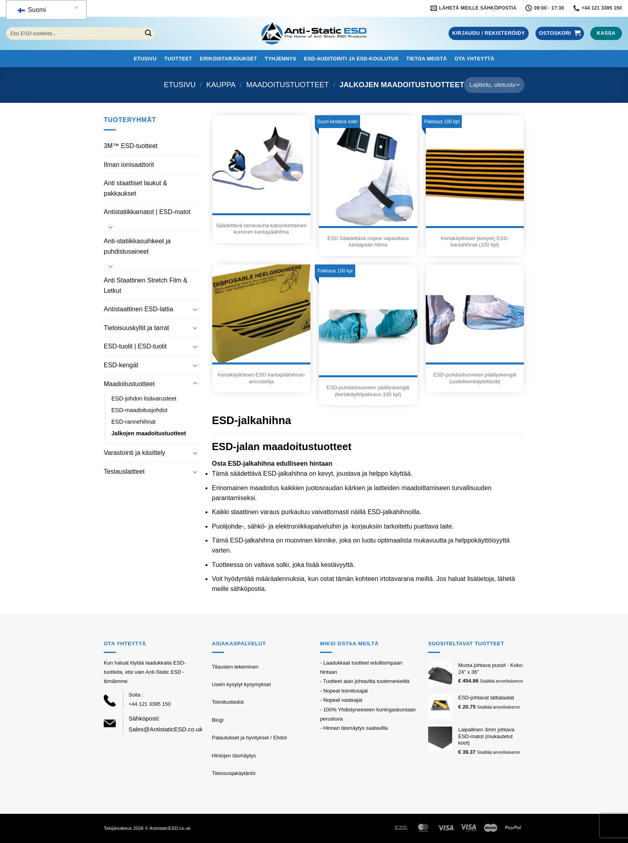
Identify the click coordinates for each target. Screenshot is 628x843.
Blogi (217, 720)
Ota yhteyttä (475, 59)
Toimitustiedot (228, 702)
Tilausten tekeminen (235, 667)
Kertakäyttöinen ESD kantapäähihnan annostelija (261, 378)
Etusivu (145, 59)
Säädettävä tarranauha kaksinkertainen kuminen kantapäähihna (261, 228)
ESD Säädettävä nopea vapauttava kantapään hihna (368, 241)
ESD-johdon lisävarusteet (143, 398)
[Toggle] (110, 227)
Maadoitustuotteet (287, 84)
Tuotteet (178, 59)
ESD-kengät (121, 365)
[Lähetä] (148, 33)
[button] (489, 33)
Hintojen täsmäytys (234, 756)
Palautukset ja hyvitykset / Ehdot (249, 738)
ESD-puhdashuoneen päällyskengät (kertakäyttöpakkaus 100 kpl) (367, 390)
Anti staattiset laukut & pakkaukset (135, 188)
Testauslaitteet (124, 471)
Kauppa (220, 84)
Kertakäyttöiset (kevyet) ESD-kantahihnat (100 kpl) (475, 241)
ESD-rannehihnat (133, 421)
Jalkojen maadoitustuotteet (148, 433)
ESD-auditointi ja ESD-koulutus (351, 59)
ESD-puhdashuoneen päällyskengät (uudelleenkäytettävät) (474, 378)
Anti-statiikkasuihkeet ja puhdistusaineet (137, 246)
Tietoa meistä (426, 59)
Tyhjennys (280, 59)
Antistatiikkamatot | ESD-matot (147, 211)
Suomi (32, 9)
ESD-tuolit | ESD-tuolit (135, 346)
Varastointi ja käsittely (134, 452)
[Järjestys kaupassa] (494, 85)
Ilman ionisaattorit (129, 164)
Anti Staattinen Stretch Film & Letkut (145, 285)
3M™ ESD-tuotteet (130, 145)
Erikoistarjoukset (228, 59)
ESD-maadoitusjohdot (139, 410)
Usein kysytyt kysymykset (241, 684)
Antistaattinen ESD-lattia (138, 309)
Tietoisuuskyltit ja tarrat (136, 327)
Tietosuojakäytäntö (234, 773)
